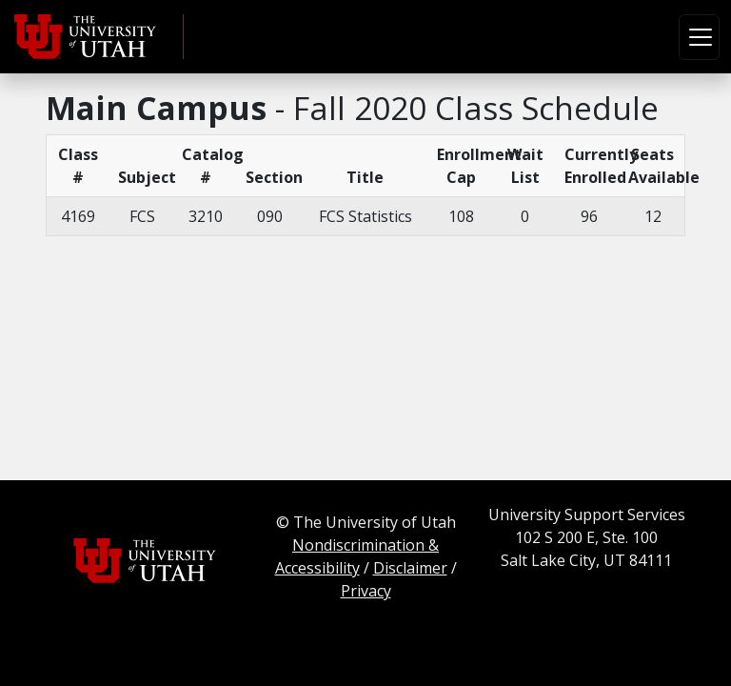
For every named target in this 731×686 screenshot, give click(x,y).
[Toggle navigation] (699, 37)
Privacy (366, 590)
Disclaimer (410, 567)
